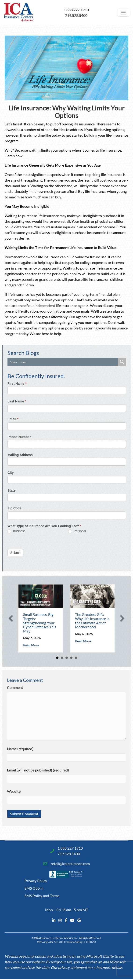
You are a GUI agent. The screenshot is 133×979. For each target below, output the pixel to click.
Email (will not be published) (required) (38, 770)
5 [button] (76, 658)
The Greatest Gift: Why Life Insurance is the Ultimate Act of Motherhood (92, 620)
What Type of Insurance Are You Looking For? (44, 526)
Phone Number (19, 437)
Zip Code (14, 508)
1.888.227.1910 (76, 9)
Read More (31, 645)
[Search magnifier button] (122, 362)
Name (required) (20, 748)
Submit (15, 553)
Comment (15, 687)
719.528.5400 (76, 15)
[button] (10, 618)
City (10, 473)
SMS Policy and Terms (42, 895)
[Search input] (63, 362)
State (11, 490)
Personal (77, 531)
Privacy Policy (36, 880)
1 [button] (57, 658)
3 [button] (66, 658)
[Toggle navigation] (123, 13)
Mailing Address (20, 455)
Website (14, 791)
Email (12, 419)
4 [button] (71, 658)
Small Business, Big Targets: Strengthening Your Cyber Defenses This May (39, 622)
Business (16, 531)
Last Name (16, 401)
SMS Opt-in (34, 888)
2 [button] (62, 658)
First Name (17, 383)
